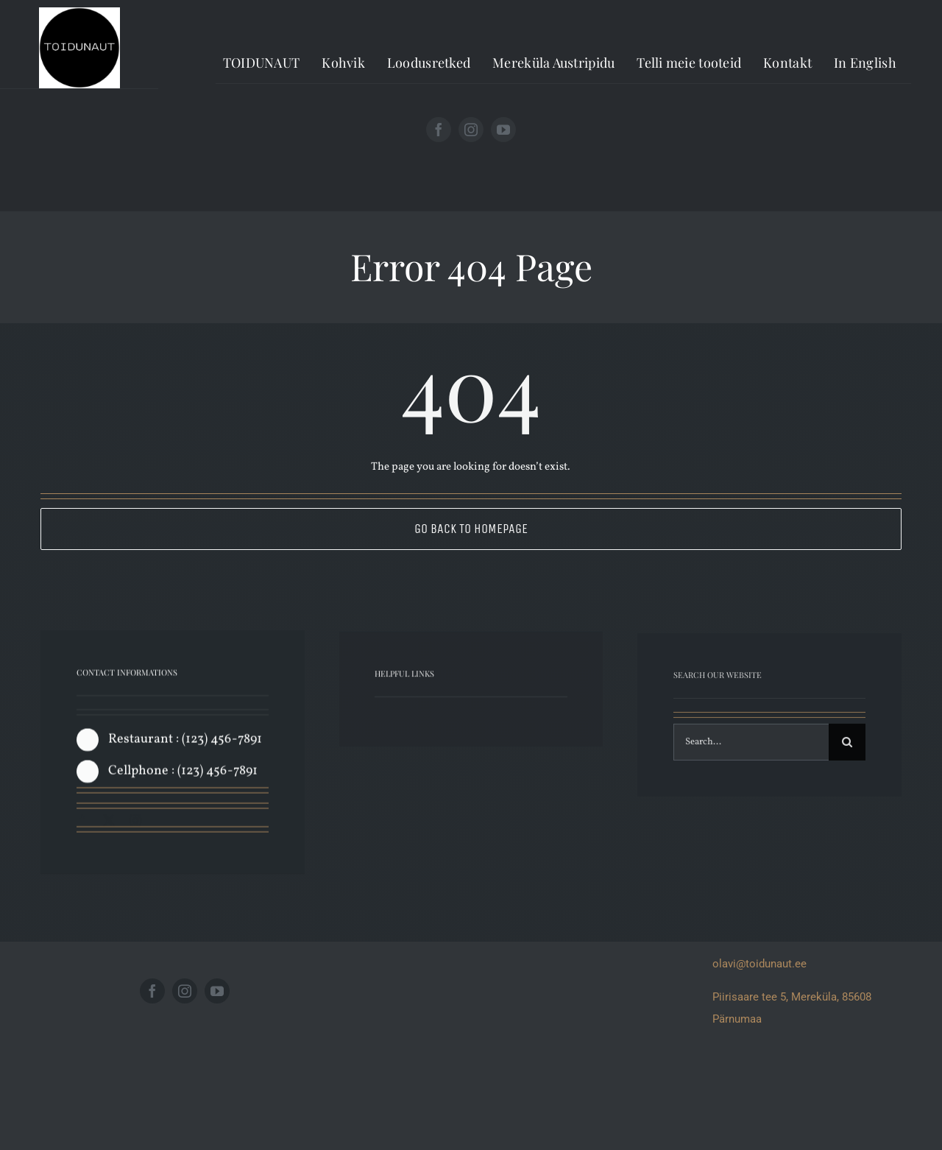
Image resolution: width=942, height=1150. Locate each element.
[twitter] (109, 823)
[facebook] (438, 129)
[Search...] (751, 746)
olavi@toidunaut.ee (759, 963)
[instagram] (471, 129)
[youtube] (503, 129)
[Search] (847, 746)
